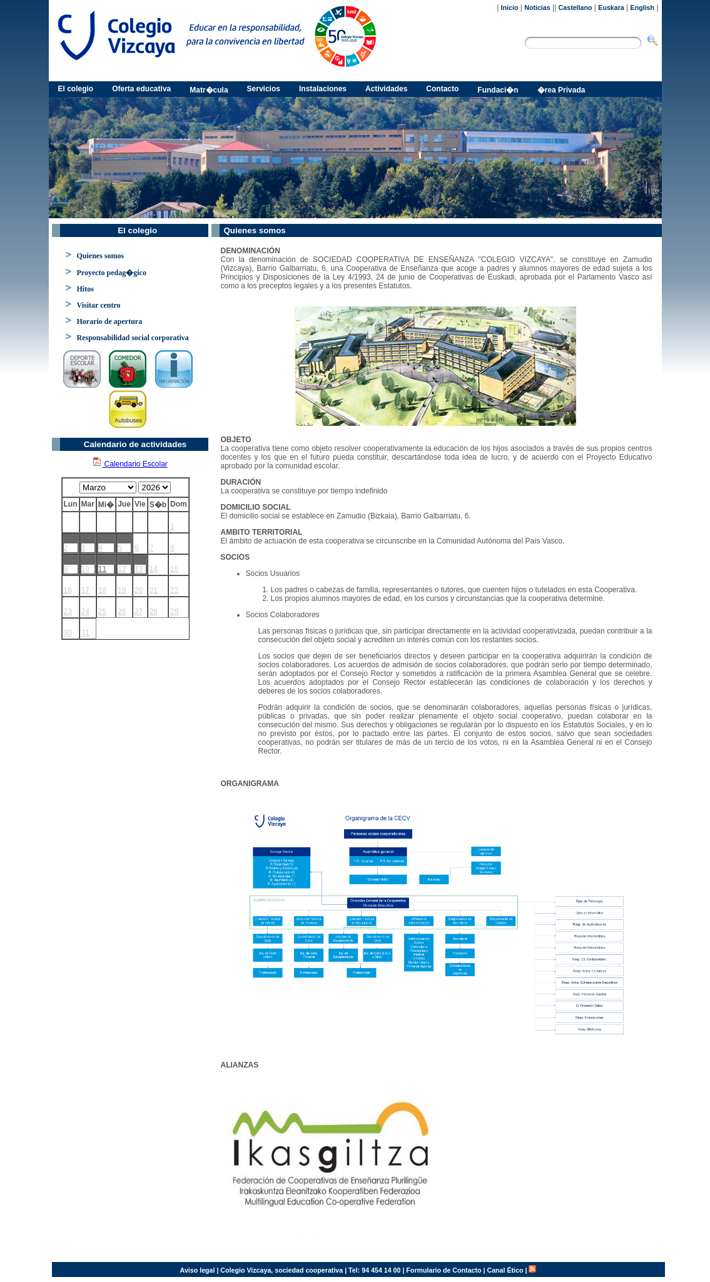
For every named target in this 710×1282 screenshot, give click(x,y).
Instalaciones (323, 88)
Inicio (510, 7)
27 (138, 611)
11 (102, 569)
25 (102, 611)
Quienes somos (100, 255)
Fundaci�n (497, 90)
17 (85, 590)
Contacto (442, 88)
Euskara (611, 7)
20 (138, 590)
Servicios (263, 88)
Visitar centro (99, 305)
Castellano (575, 7)
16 (68, 590)
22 (174, 590)
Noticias (537, 7)
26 (122, 611)
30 (68, 632)
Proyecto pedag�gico (111, 272)
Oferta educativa (141, 88)
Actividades (386, 88)
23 (68, 611)
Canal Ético (505, 1270)
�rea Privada (561, 90)
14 (154, 569)
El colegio (76, 88)
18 (102, 590)
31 (85, 632)
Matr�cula (209, 90)
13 (138, 569)
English (642, 7)
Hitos (85, 289)
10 (85, 569)
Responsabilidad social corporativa (133, 337)
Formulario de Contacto (443, 1270)
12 (122, 569)
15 (174, 569)
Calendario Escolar (130, 464)
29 (174, 611)
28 (154, 611)
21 (154, 590)
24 (85, 611)
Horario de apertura (110, 321)
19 (122, 590)
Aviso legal (197, 1270)
